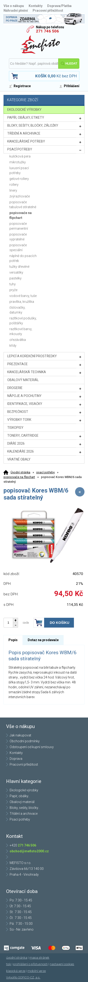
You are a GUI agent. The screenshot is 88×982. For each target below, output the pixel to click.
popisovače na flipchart (19, 477)
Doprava (16, 759)
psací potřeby (45, 472)
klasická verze (15, 971)
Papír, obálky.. (20, 796)
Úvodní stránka (20, 472)
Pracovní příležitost (48, 10)
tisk (8, 964)
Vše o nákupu (14, 6)
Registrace (22, 86)
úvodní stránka (16, 957)
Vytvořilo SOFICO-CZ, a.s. (23, 977)
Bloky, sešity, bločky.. (24, 808)
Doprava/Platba (59, 6)
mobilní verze (36, 971)
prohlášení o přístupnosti (30, 964)
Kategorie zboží (44, 100)
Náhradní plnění (16, 10)
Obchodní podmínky (25, 741)
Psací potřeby (20, 819)
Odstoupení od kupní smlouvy (32, 747)
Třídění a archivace (24, 813)
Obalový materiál (22, 802)
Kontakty (35, 6)
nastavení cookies (62, 964)
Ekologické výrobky (24, 790)
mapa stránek (39, 957)
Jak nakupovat (20, 735)
